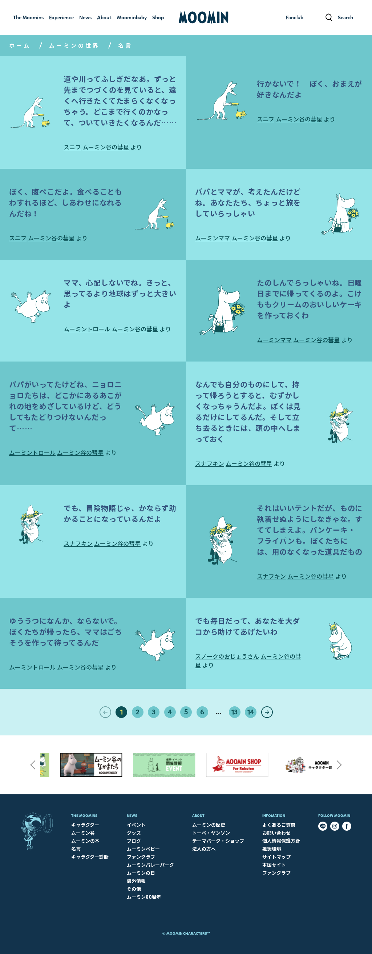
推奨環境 (271, 849)
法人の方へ (204, 849)
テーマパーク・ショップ (218, 841)
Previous (33, 765)
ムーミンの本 (85, 841)
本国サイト (274, 865)
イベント (136, 825)
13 (234, 712)
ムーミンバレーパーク (150, 865)
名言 (76, 849)
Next (339, 765)
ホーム (20, 45)
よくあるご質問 (278, 825)
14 (250, 712)
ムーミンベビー (143, 849)
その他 (134, 889)
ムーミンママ (212, 237)
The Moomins (84, 815)
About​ (198, 815)
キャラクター (85, 825)
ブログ (134, 841)
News (132, 815)
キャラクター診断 (90, 857)
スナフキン (209, 463)
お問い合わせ (276, 833)
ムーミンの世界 (74, 45)
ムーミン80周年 (144, 897)
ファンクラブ (141, 857)
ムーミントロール (87, 328)
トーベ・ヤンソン (211, 833)
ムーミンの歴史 (208, 825)
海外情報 (136, 881)
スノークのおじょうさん (227, 656)
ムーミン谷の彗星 (105, 147)
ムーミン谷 (83, 833)
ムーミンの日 (141, 873)
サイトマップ (276, 857)
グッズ (134, 833)
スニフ (72, 147)
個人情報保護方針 (281, 841)
